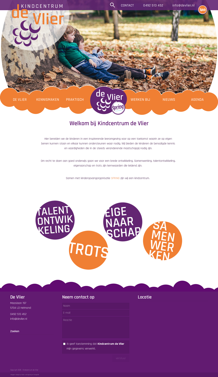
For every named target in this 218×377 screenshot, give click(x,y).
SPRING (115, 178)
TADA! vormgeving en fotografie (30, 375)
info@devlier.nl (18, 319)
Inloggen (12, 375)
